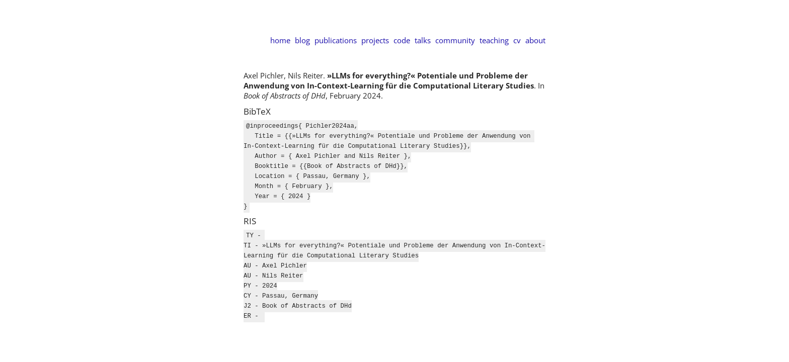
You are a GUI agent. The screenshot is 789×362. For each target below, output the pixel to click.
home (280, 40)
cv (517, 40)
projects (375, 40)
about (535, 40)
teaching (494, 40)
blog (302, 40)
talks (423, 40)
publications (335, 40)
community (455, 40)
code (401, 40)
